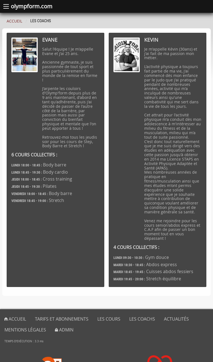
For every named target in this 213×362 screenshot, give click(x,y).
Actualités (176, 319)
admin (64, 330)
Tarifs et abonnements (61, 319)
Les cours (108, 319)
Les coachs (142, 319)
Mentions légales (25, 330)
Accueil (14, 21)
